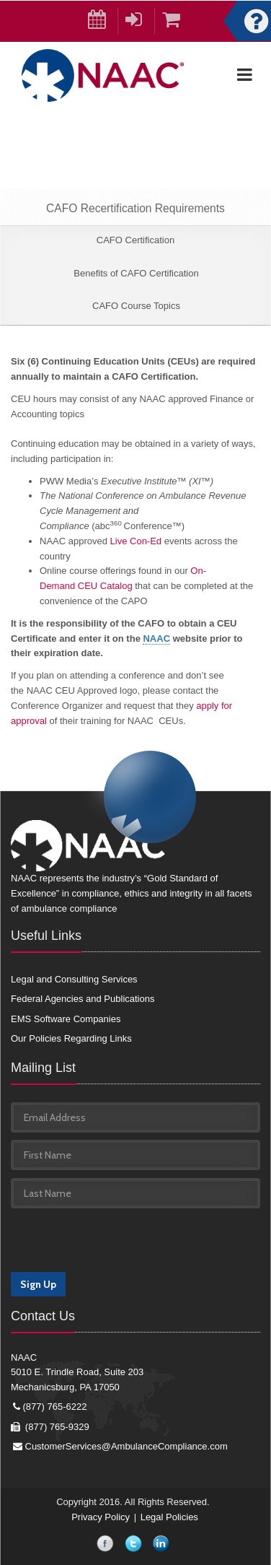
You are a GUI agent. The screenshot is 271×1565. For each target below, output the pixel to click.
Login (139, 22)
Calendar (102, 22)
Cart (176, 22)
